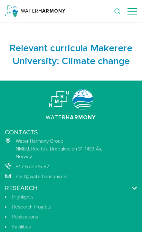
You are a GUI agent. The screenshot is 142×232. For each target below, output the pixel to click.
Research (21, 188)
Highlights (22, 197)
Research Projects (32, 207)
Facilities (21, 227)
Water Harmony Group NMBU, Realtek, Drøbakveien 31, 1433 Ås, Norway (59, 149)
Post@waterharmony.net (42, 176)
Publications (25, 217)
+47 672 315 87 (32, 166)
